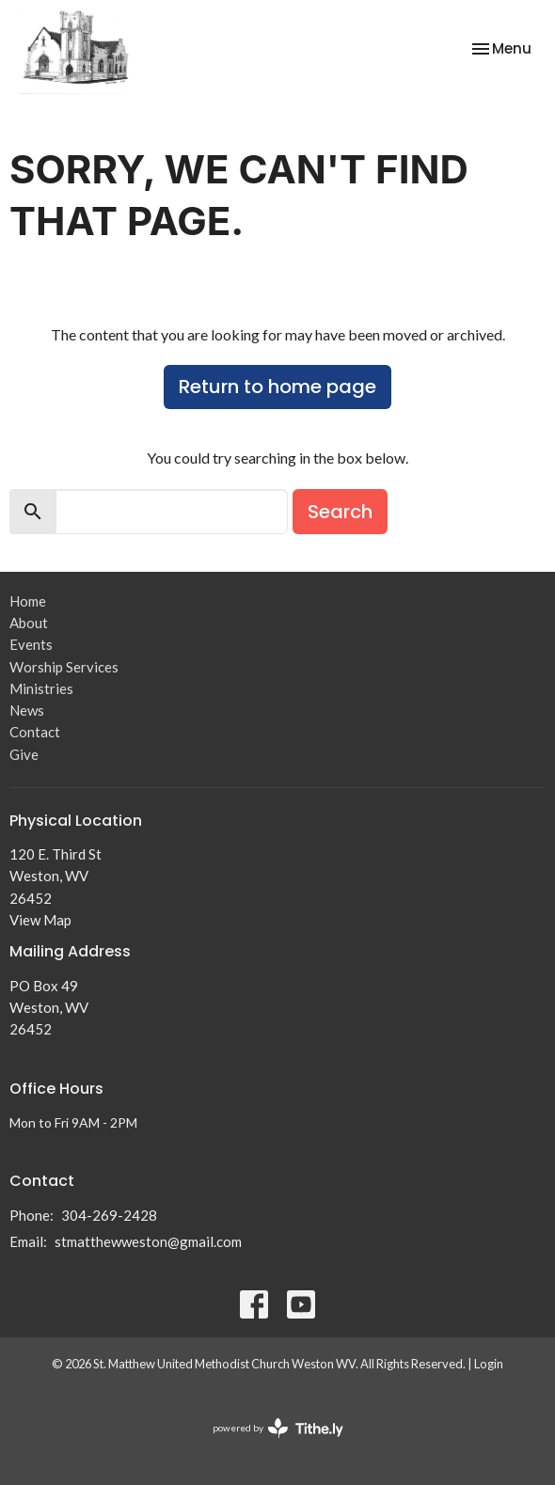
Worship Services (64, 666)
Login (488, 1363)
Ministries (41, 688)
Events (31, 644)
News (26, 710)
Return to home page (277, 386)
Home (27, 600)
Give (24, 754)
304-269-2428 (109, 1215)
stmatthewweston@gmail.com (148, 1241)
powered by (278, 1428)
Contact (34, 731)
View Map (40, 919)
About (28, 622)
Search (340, 511)
